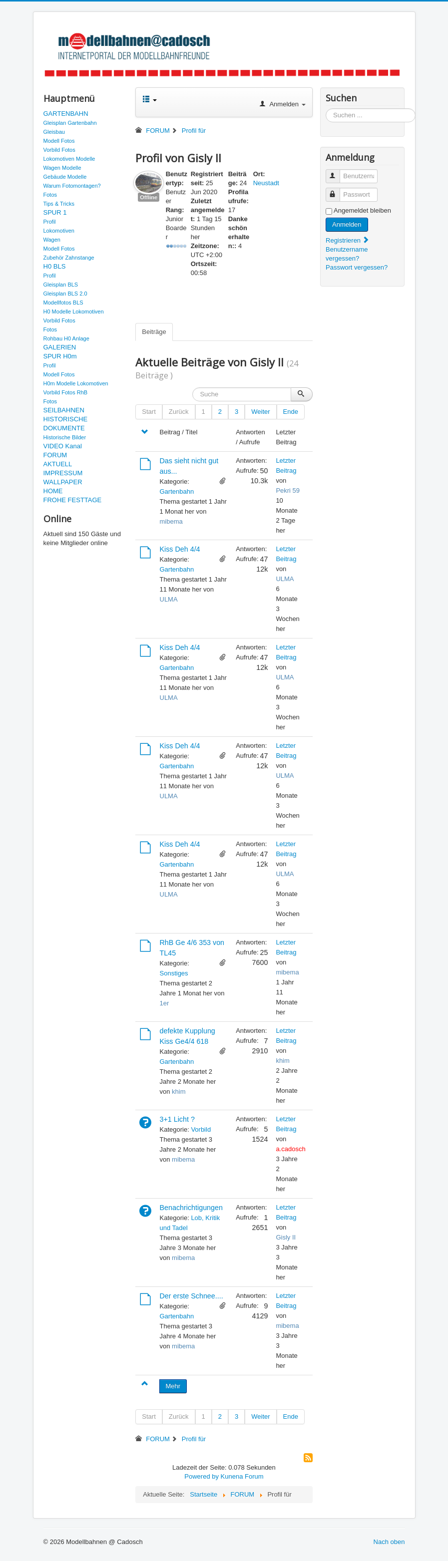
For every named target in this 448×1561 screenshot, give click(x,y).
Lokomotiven (58, 231)
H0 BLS (54, 266)
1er (164, 1003)
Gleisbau (54, 132)
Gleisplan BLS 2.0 (65, 294)
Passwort (337, 190)
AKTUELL (57, 464)
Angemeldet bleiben (362, 210)
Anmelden (347, 224)
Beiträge (154, 331)
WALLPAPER (62, 482)
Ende (290, 411)
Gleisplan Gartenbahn (70, 123)
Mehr (173, 1386)
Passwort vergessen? (357, 267)
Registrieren (348, 240)
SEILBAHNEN (63, 410)
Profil (49, 222)
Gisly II (286, 1237)
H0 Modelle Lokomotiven (73, 311)
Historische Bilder (64, 437)
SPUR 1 (55, 212)
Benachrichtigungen (191, 1208)
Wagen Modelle (62, 168)
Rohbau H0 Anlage (66, 338)
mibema (171, 521)
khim (178, 1091)
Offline (148, 197)
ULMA (169, 599)
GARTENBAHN (65, 113)
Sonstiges (174, 973)
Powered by (201, 1476)
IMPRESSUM (63, 473)
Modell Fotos (59, 141)
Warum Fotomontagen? (72, 186)
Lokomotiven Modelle (69, 159)
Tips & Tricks (59, 204)
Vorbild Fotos (59, 150)
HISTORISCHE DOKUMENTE (65, 423)
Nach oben (389, 1542)
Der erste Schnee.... (191, 1296)
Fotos (50, 195)
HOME (53, 491)
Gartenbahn (177, 491)
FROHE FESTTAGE (72, 500)
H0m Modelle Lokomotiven (75, 383)
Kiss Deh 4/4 (180, 549)
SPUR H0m (60, 356)
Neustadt (266, 183)
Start (148, 411)
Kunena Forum (242, 1476)
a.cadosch (290, 1149)
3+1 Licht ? (177, 1119)
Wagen (51, 240)
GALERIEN (59, 347)
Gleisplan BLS (60, 285)
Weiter (260, 411)
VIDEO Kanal (62, 446)
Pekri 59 (288, 490)
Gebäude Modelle (65, 177)
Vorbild (201, 1129)
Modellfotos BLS (63, 303)
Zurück (179, 411)
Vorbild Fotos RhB (65, 392)
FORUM (55, 455)
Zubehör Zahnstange (68, 258)
